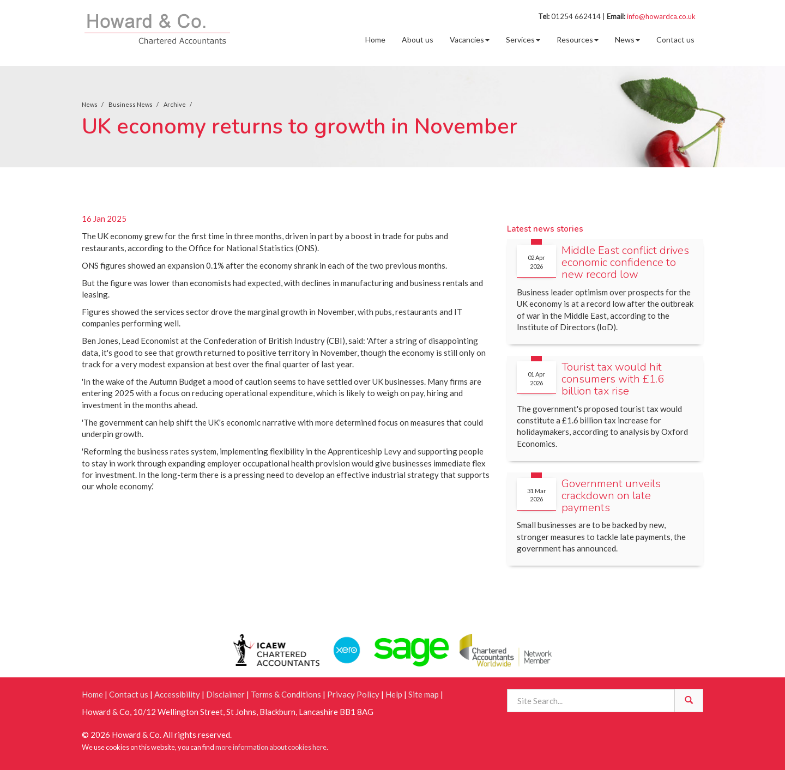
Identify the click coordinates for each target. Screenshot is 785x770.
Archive (175, 104)
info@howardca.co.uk (661, 16)
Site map (423, 694)
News (627, 39)
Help (393, 694)
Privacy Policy (353, 694)
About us (417, 39)
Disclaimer (225, 694)
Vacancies (470, 39)
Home (375, 39)
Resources (578, 39)
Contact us (675, 39)
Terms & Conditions (286, 694)
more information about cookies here (271, 747)
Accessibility (177, 694)
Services (523, 39)
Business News (130, 104)
